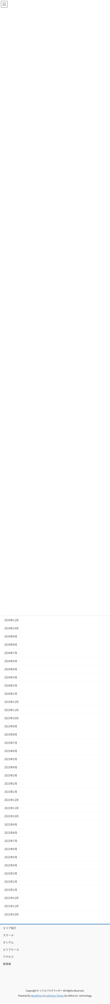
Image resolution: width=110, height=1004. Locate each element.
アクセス (8, 957)
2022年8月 (10, 833)
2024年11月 (11, 620)
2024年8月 (10, 644)
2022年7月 (10, 841)
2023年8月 (10, 734)
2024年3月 (10, 677)
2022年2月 (10, 881)
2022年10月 (11, 816)
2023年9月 (10, 726)
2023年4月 (10, 767)
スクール (8, 935)
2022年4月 (10, 865)
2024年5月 (10, 661)
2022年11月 (11, 808)
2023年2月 (10, 783)
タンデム (8, 942)
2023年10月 (11, 718)
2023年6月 (10, 751)
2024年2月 (10, 685)
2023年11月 (11, 710)
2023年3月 (10, 775)
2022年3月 (10, 873)
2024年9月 (10, 636)
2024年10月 (11, 628)
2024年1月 (10, 694)
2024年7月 (10, 653)
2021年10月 (11, 914)
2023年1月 (10, 792)
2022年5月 (10, 857)
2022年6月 (10, 849)
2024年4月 (10, 669)
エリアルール (11, 949)
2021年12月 (11, 898)
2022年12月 (11, 800)
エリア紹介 (9, 928)
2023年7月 (10, 743)
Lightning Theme (54, 995)
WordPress (37, 995)
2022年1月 (10, 890)
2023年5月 (10, 759)
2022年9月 (10, 824)
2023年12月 (11, 702)
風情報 (7, 964)
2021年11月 (11, 906)
